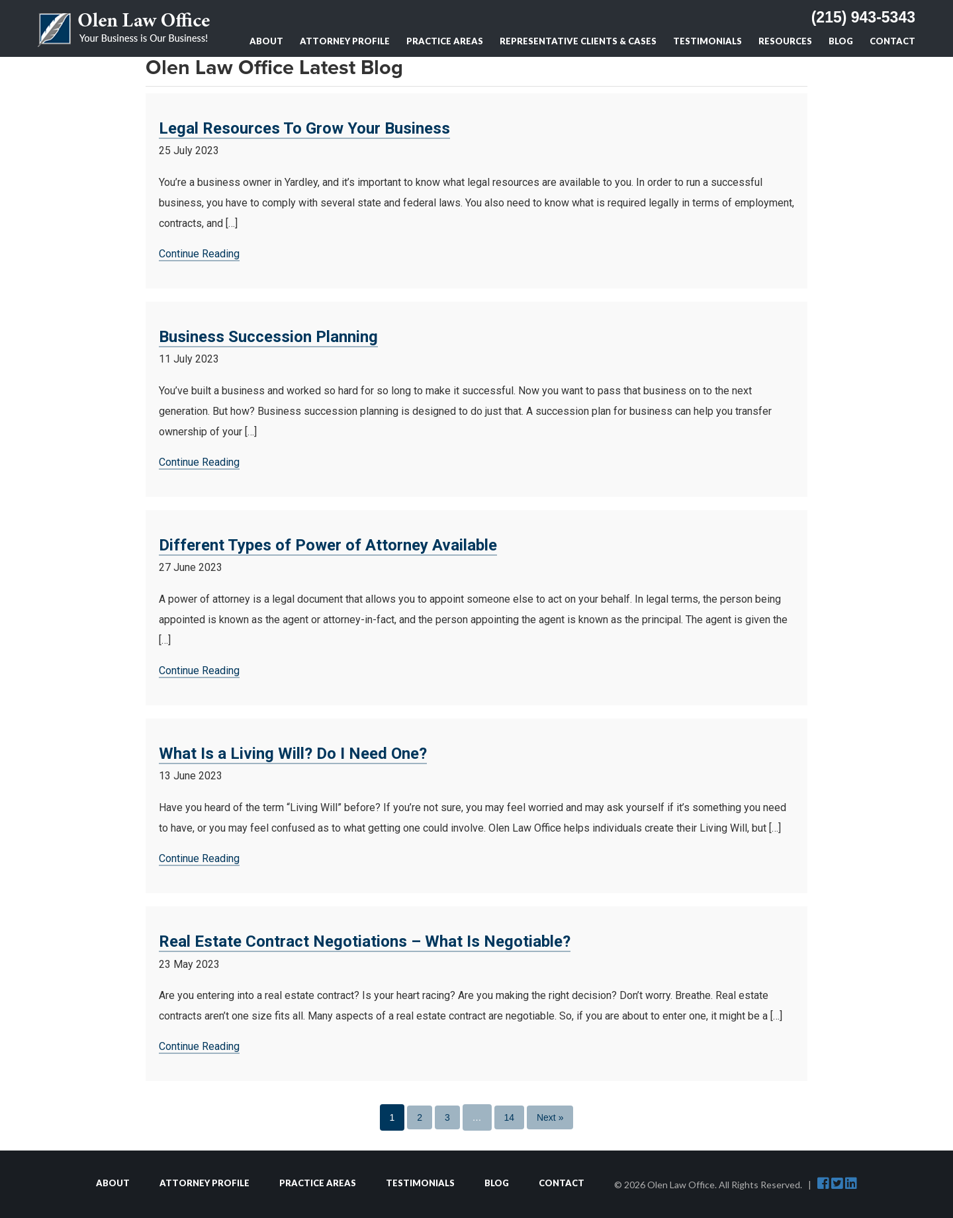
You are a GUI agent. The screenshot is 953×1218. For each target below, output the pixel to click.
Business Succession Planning (268, 336)
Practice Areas (444, 41)
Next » (550, 1117)
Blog (841, 41)
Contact (892, 41)
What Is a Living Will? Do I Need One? (293, 753)
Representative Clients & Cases (578, 41)
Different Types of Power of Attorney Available (328, 545)
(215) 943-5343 (863, 17)
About (266, 41)
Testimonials (707, 41)
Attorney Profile (345, 41)
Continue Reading (199, 253)
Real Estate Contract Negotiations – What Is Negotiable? (364, 941)
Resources (785, 41)
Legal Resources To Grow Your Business (304, 128)
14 (509, 1117)
